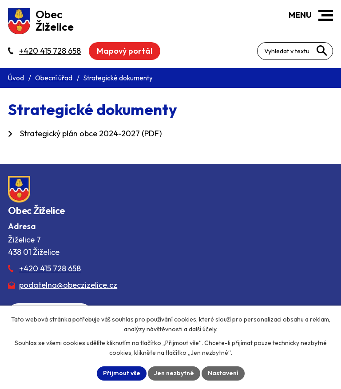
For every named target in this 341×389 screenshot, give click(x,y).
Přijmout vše (121, 373)
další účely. (203, 329)
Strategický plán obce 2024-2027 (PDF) (91, 133)
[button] (325, 15)
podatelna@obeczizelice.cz (68, 285)
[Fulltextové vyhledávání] (295, 51)
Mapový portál (124, 51)
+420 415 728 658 (50, 268)
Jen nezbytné (174, 373)
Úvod (16, 78)
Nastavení (223, 373)
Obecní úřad (53, 78)
